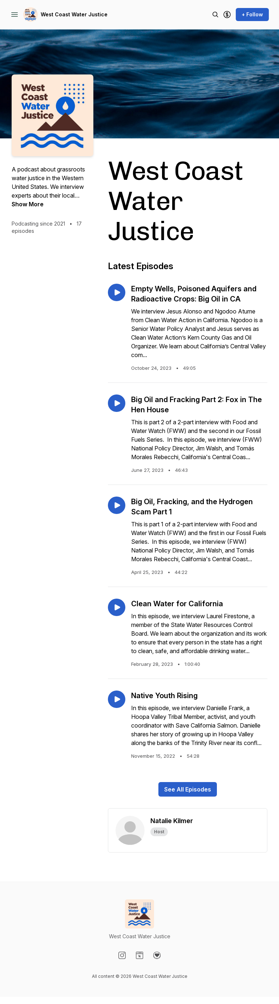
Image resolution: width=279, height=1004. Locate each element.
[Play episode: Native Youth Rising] (116, 699)
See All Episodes (187, 789)
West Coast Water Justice (74, 14)
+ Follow (252, 14)
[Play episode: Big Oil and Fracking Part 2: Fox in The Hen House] (116, 403)
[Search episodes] (215, 14)
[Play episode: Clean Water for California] (116, 607)
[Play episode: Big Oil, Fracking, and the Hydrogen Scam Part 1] (116, 505)
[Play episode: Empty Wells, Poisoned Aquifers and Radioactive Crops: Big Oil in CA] (116, 292)
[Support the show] (227, 14)
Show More (28, 204)
